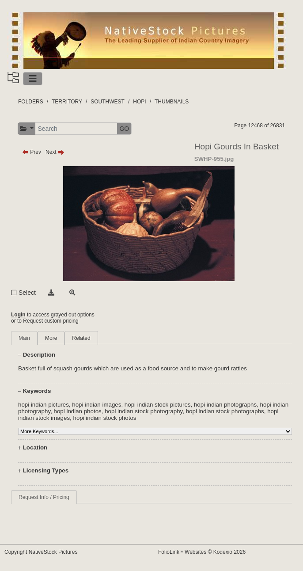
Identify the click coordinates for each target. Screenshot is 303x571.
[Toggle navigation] (32, 78)
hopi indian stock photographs (225, 411)
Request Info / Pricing (44, 497)
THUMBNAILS (172, 102)
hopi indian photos (78, 411)
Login (18, 315)
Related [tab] (81, 338)
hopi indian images (96, 404)
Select (27, 292)
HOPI (139, 102)
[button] (27, 128)
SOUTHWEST (108, 102)
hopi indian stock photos (104, 418)
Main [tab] (24, 338)
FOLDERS (30, 102)
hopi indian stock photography (143, 411)
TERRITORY (67, 102)
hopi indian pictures (43, 404)
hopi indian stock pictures (158, 404)
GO (124, 128)
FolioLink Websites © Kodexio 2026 (202, 552)
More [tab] (51, 338)
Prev (31, 152)
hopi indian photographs (225, 404)
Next (54, 152)
